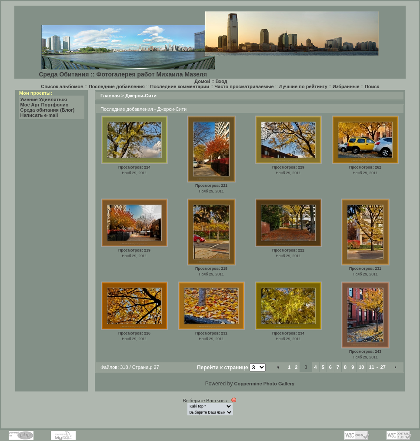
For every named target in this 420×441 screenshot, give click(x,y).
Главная (110, 95)
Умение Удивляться (43, 99)
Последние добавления (117, 86)
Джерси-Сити (141, 95)
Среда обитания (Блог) (47, 110)
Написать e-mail (39, 115)
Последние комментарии (179, 86)
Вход (221, 81)
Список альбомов (62, 86)
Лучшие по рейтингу (303, 86)
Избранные (346, 86)
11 (371, 367)
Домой (202, 81)
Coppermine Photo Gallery (264, 383)
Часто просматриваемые (243, 86)
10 (361, 367)
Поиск (372, 86)
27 (383, 367)
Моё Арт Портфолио (44, 104)
